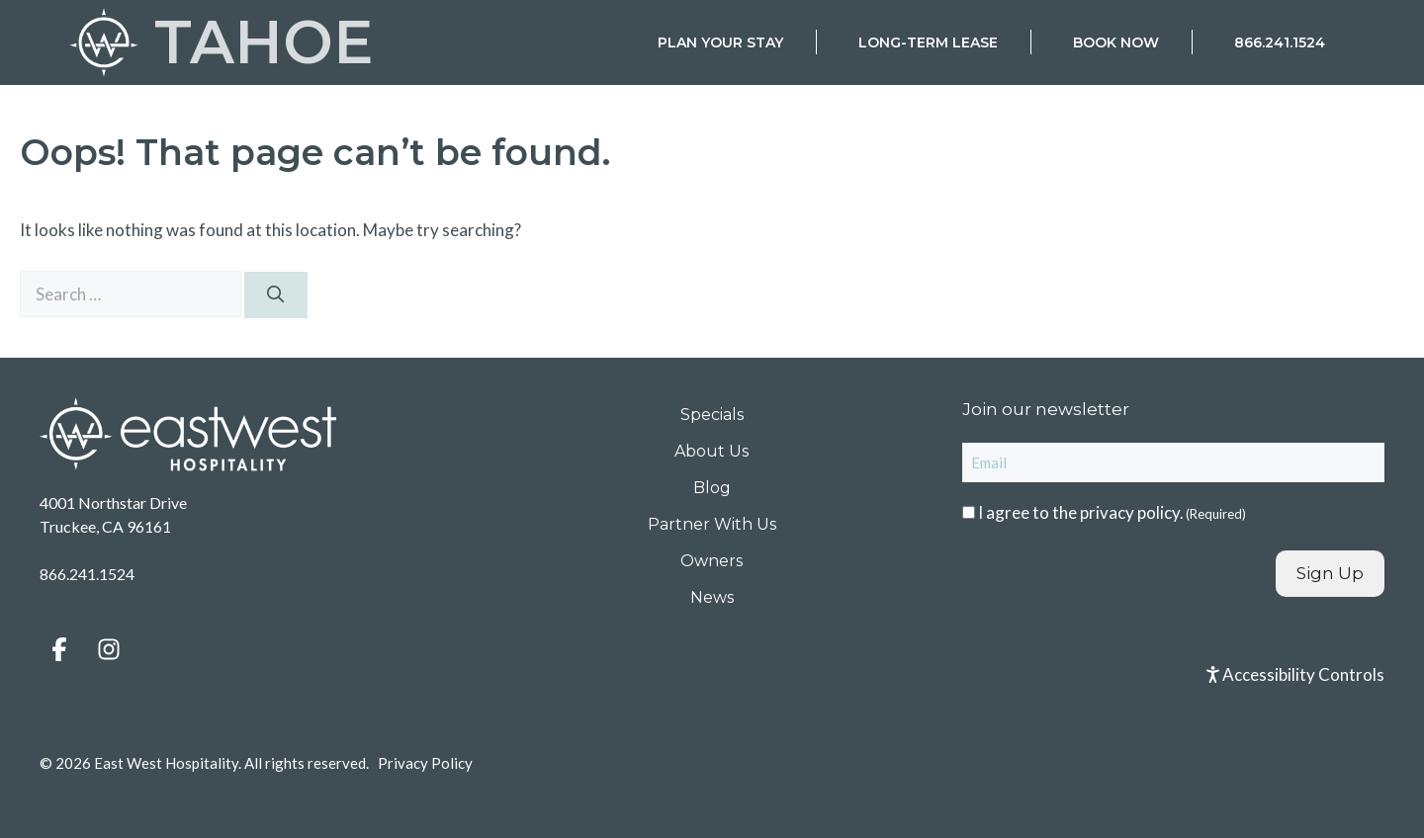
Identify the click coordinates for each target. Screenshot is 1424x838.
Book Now (1116, 42)
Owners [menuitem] (711, 560)
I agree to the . (1112, 512)
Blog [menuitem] (712, 487)
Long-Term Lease (928, 42)
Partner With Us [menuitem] (712, 524)
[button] (59, 649)
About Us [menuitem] (711, 451)
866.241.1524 (1279, 42)
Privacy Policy (425, 763)
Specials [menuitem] (712, 414)
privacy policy (1130, 512)
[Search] (276, 295)
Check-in (816, 334)
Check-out (971, 334)
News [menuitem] (712, 597)
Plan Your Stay (720, 42)
